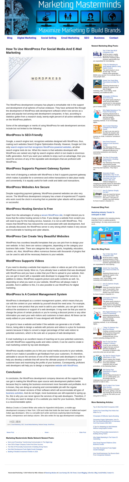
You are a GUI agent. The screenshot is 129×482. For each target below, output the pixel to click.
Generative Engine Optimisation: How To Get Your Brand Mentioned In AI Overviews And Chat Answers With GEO (111, 176)
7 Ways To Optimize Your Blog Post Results (110, 328)
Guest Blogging (82, 473)
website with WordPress (66, 365)
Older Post (82, 432)
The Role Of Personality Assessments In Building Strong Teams (27, 447)
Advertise (90, 473)
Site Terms (73, 473)
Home (47, 432)
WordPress (51, 424)
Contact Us (110, 473)
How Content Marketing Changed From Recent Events (110, 127)
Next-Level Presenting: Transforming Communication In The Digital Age (30, 442)
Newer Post (10, 432)
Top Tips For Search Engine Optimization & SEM (111, 356)
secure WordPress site (52, 215)
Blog (9, 38)
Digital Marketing (26, 38)
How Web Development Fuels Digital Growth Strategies (25, 449)
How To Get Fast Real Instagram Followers (110, 342)
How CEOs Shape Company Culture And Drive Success (25, 444)
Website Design (42, 424)
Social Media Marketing (31, 424)
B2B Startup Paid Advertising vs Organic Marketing (110, 371)
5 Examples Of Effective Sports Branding (110, 97)
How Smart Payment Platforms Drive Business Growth (111, 143)
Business (99, 38)
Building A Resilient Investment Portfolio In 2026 (23, 451)
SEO (86, 38)
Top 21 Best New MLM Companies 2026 (110, 51)
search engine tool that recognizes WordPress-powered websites (41, 147)
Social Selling (48, 38)
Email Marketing (70, 38)
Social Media (102, 473)
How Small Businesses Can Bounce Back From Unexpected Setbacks (106, 454)
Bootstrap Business (51, 473)
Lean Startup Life (64, 473)
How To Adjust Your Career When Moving (111, 386)
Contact (113, 38)
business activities (14, 393)
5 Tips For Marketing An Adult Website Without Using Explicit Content (112, 66)
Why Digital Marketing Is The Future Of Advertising (112, 111)
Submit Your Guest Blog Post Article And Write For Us (111, 82)
